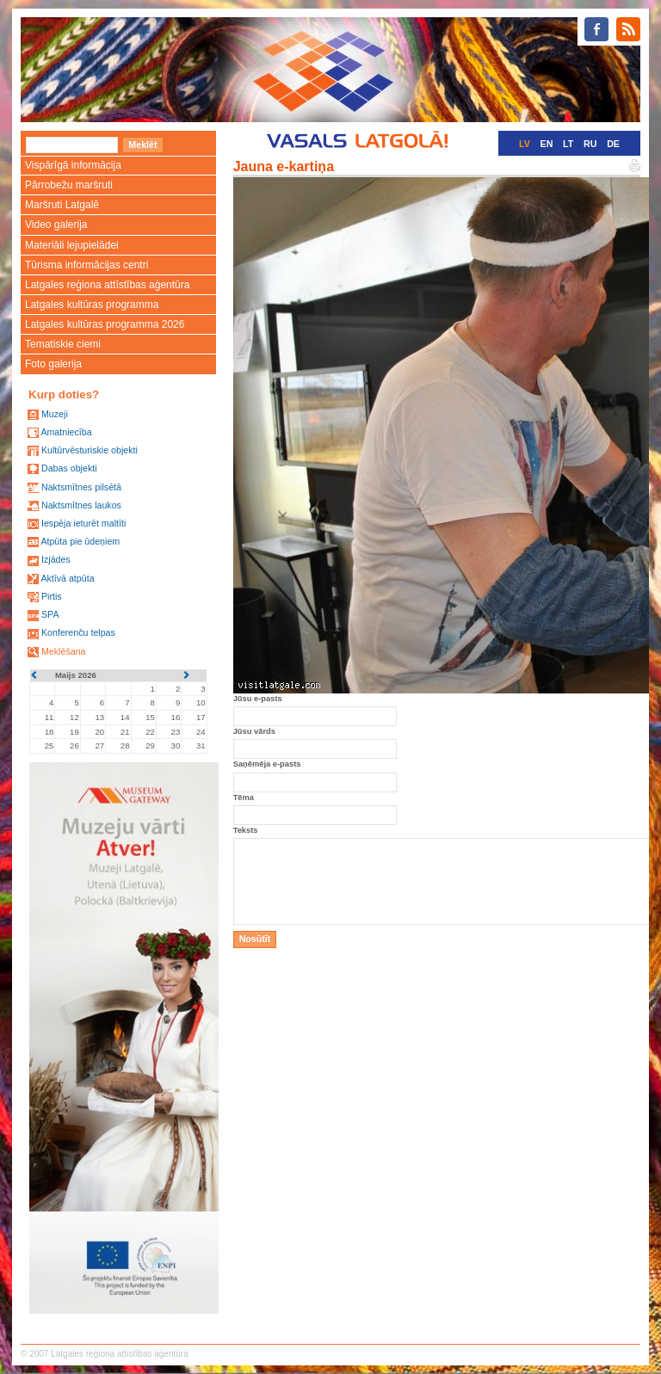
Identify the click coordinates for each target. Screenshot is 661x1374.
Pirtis (51, 596)
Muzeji (54, 414)
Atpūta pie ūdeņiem (80, 541)
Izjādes (56, 559)
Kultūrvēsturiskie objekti (89, 450)
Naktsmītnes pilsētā (81, 487)
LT (568, 144)
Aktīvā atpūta (67, 578)
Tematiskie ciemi (63, 344)
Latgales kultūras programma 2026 (104, 324)
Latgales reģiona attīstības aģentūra (107, 285)
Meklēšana (63, 651)
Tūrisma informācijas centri (86, 265)
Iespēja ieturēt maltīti (83, 523)
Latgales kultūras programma (91, 305)
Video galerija (56, 225)
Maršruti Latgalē (62, 205)
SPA (50, 614)
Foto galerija (53, 364)
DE (613, 144)
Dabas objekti (69, 468)
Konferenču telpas (78, 632)
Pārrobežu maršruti (69, 185)
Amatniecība (65, 432)
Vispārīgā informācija (73, 165)
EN (547, 144)
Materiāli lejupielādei (72, 245)
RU (590, 144)
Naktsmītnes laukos (81, 505)
